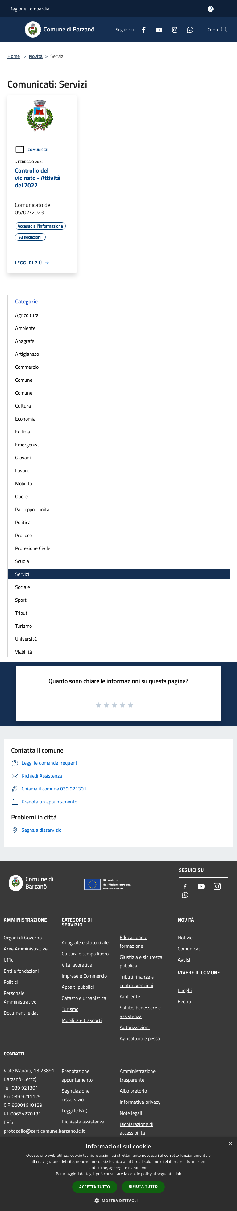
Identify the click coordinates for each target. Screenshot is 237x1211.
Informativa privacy (140, 1102)
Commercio (27, 367)
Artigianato (27, 354)
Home (13, 56)
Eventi (184, 1001)
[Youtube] (157, 29)
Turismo (23, 626)
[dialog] (118, 1174)
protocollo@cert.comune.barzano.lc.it (44, 1131)
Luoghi (185, 990)
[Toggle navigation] (12, 29)
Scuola (22, 561)
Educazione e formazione (133, 942)
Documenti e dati (22, 1012)
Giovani (23, 457)
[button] (118, 1200)
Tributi (22, 613)
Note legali (131, 1113)
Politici (11, 982)
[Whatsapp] (187, 29)
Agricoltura (27, 315)
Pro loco (23, 535)
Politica (23, 522)
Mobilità (23, 483)
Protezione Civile (32, 548)
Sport (21, 600)
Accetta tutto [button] (94, 1186)
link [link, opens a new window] (178, 1173)
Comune (23, 380)
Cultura (23, 405)
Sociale (22, 587)
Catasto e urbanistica (84, 998)
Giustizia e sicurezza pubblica (141, 961)
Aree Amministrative (26, 948)
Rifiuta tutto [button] (143, 1186)
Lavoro (22, 470)
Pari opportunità (32, 509)
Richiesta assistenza (83, 1121)
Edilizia (22, 431)
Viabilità (23, 651)
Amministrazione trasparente (138, 1075)
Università (26, 638)
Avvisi (184, 959)
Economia (25, 418)
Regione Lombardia (29, 8)
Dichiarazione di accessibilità (136, 1128)
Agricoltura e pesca (140, 1038)
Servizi (22, 574)
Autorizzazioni (135, 1027)
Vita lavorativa (77, 964)
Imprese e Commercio (84, 975)
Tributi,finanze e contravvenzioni (137, 981)
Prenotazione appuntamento (77, 1075)
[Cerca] (224, 29)
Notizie (185, 937)
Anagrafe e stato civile (85, 942)
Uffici (9, 959)
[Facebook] (141, 29)
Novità (36, 56)
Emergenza (27, 444)
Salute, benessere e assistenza (140, 1012)
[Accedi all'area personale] (210, 9)
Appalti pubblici (78, 987)
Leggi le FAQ (75, 1110)
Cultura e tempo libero (85, 953)
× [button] (230, 1144)
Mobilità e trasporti (82, 1020)
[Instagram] (172, 29)
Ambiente (25, 328)
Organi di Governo (23, 937)
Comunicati (31, 150)
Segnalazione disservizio (75, 1095)
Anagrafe (24, 341)
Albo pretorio (133, 1090)
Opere (21, 496)
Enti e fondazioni (21, 971)
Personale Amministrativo (20, 997)
